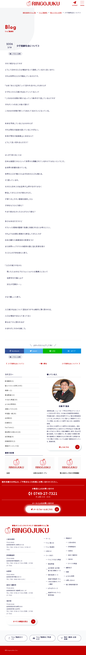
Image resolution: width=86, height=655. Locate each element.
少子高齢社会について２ (16, 363)
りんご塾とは (50, 543)
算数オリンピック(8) (12, 447)
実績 (67, 572)
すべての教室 (72, 563)
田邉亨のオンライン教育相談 (54, 593)
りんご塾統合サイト (15, 638)
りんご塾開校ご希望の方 (42, 638)
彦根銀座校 (72, 547)
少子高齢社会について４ (70, 363)
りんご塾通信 (50, 547)
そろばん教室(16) (11, 400)
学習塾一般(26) (10, 414)
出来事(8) (8, 419)
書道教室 (51, 564)
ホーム (48, 538)
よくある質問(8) (10, 405)
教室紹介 (69, 538)
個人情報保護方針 (72, 584)
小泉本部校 (72, 542)
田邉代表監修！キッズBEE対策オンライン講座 (54, 581)
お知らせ (49, 551)
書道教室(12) (10, 395)
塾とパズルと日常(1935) (13, 386)
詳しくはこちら (64, 447)
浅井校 (70, 559)
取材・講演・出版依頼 (68, 638)
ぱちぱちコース (53, 588)
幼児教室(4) (9, 437)
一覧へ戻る (43, 363)
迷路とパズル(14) (11, 409)
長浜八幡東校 (72, 555)
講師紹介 (69, 568)
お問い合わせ (70, 580)
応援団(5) (8, 423)
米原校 (70, 551)
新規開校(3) (9, 381)
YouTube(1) (9, 428)
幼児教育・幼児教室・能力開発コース (54, 569)
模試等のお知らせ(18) (13, 433)
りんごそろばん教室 (54, 560)
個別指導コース (53, 575)
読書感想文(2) (10, 442)
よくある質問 (70, 576)
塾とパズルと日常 (15, 54)
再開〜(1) (8, 390)
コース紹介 (49, 555)
